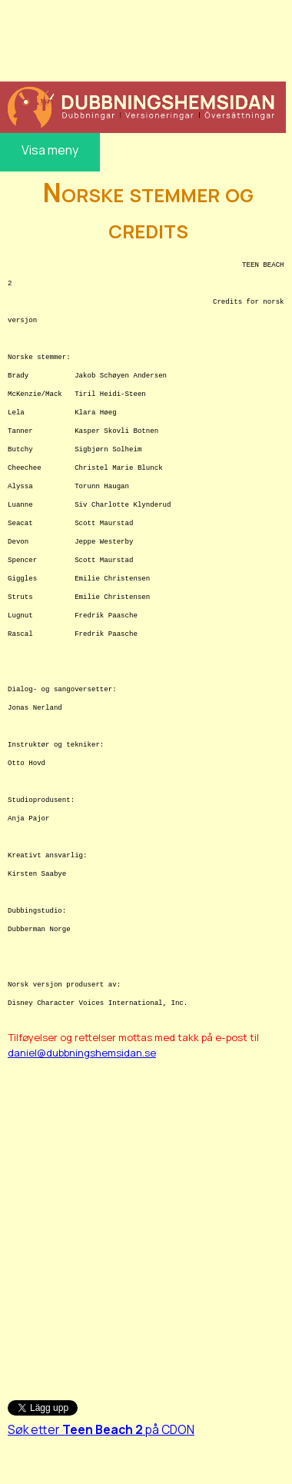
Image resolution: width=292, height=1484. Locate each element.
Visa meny (50, 149)
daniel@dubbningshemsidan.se (82, 1053)
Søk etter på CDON (101, 1429)
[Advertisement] (141, 38)
